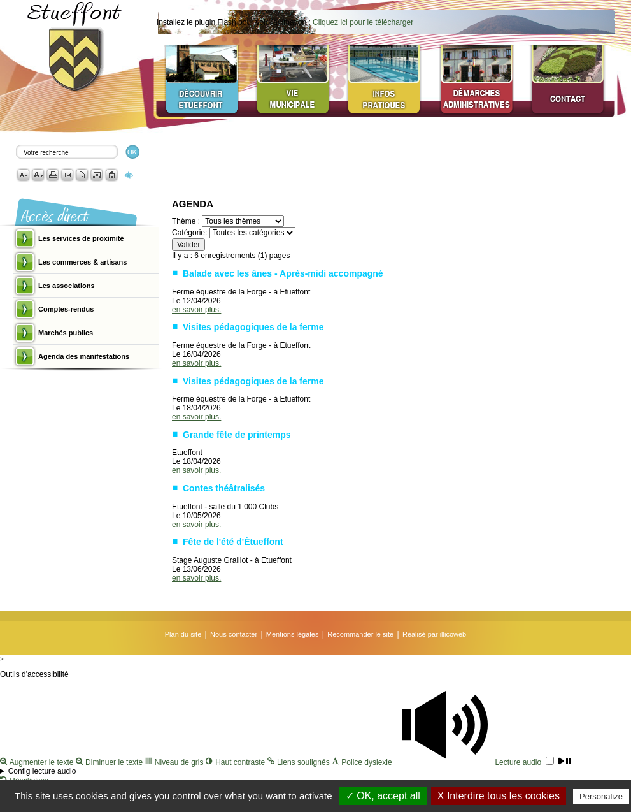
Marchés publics (65, 333)
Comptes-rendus (66, 309)
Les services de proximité (81, 238)
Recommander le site (360, 634)
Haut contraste (236, 762)
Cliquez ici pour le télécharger (363, 22)
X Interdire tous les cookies (498, 795)
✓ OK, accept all (383, 795)
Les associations (66, 285)
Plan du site (183, 634)
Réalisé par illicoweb (434, 634)
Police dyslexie (363, 762)
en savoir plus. (196, 309)
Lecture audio (482, 762)
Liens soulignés (299, 762)
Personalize (601, 796)
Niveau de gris (175, 762)
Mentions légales (292, 634)
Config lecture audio (42, 771)
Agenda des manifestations (83, 356)
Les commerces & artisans (82, 262)
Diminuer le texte (110, 762)
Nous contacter (233, 634)
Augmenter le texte (38, 762)
